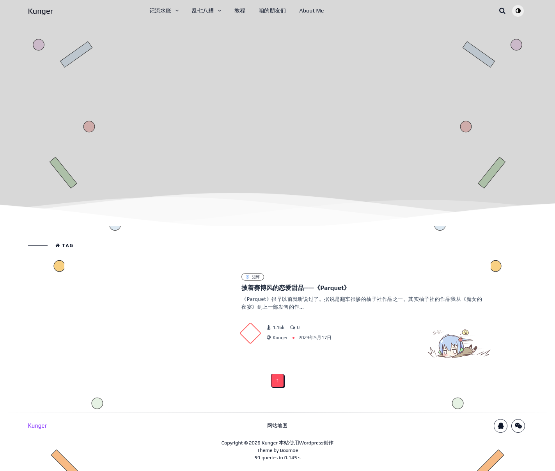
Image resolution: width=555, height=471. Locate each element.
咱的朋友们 (272, 10)
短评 (253, 276)
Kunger (270, 443)
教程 (239, 10)
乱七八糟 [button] (203, 10)
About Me (311, 10)
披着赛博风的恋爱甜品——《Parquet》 (295, 287)
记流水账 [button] (160, 10)
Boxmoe (289, 450)
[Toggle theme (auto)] (518, 11)
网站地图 (277, 425)
